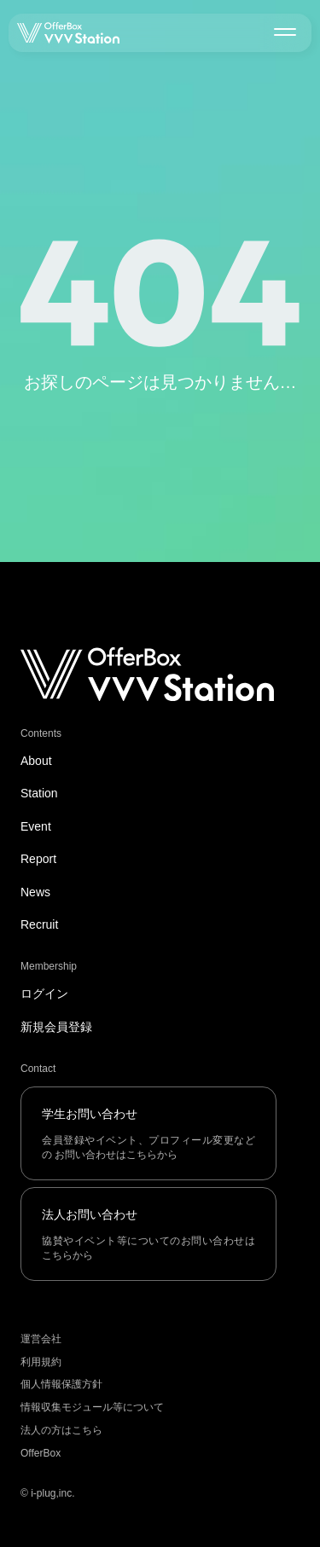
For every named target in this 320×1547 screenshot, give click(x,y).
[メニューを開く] (285, 31)
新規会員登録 (56, 1027)
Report (38, 859)
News (35, 892)
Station (39, 793)
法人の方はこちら (61, 1430)
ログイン (44, 993)
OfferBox (40, 1453)
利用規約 (40, 1362)
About (36, 761)
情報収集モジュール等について (92, 1407)
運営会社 (40, 1339)
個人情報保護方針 (61, 1384)
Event (35, 826)
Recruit (39, 924)
